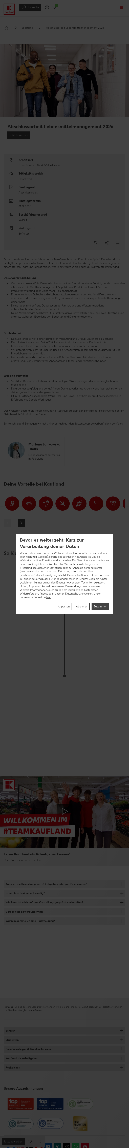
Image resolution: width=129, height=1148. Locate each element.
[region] (64, 574)
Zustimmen (100, 606)
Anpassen (64, 606)
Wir (22, 553)
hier (48, 597)
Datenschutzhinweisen (78, 593)
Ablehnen (82, 606)
